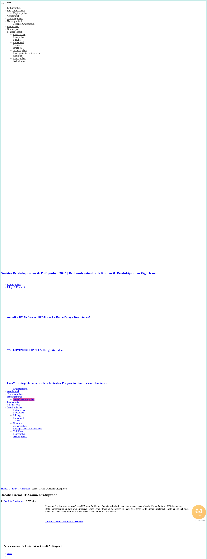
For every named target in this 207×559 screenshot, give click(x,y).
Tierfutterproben (15, 18)
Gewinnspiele (13, 29)
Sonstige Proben (14, 32)
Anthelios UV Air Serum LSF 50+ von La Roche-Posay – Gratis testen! (48, 317)
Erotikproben (19, 34)
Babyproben (18, 37)
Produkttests (13, 26)
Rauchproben (19, 58)
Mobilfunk (18, 55)
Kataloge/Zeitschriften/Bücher (27, 53)
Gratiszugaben (20, 50)
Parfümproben (14, 8)
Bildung (17, 40)
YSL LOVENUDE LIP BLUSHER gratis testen (35, 350)
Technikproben (20, 61)
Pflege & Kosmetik (16, 10)
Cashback (17, 45)
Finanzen (17, 47)
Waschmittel (13, 16)
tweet (9, 553)
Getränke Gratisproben (23, 24)
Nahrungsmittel (14, 21)
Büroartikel (18, 42)
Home (4, 488)
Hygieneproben (20, 13)
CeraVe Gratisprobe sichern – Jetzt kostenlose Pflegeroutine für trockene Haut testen (57, 383)
